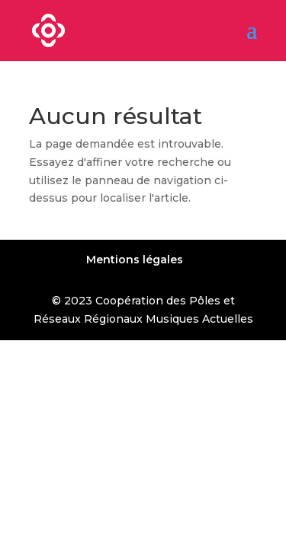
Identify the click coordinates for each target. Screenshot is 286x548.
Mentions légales (134, 259)
